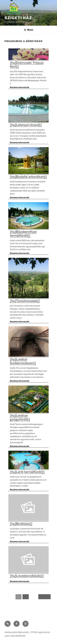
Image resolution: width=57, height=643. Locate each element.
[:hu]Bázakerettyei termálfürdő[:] (23, 233)
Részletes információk (19, 87)
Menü (28, 29)
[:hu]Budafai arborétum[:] (28, 177)
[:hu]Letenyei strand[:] (26, 125)
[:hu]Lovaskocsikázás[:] (27, 576)
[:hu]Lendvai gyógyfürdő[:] (20, 417)
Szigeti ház (18, 18)
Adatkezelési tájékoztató (17, 632)
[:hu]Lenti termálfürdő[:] (27, 472)
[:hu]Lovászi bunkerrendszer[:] (23, 361)
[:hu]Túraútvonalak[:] (25, 301)
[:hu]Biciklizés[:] (21, 524)
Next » (44, 596)
